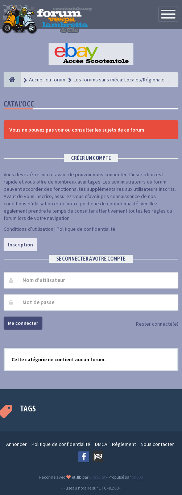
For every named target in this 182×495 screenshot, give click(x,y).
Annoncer (16, 444)
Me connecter (23, 323)
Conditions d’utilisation (28, 229)
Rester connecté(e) (153, 324)
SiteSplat (97, 477)
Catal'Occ (19, 104)
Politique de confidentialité (86, 229)
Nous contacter (157, 444)
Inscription (20, 244)
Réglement (124, 444)
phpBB (137, 477)
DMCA (101, 444)
